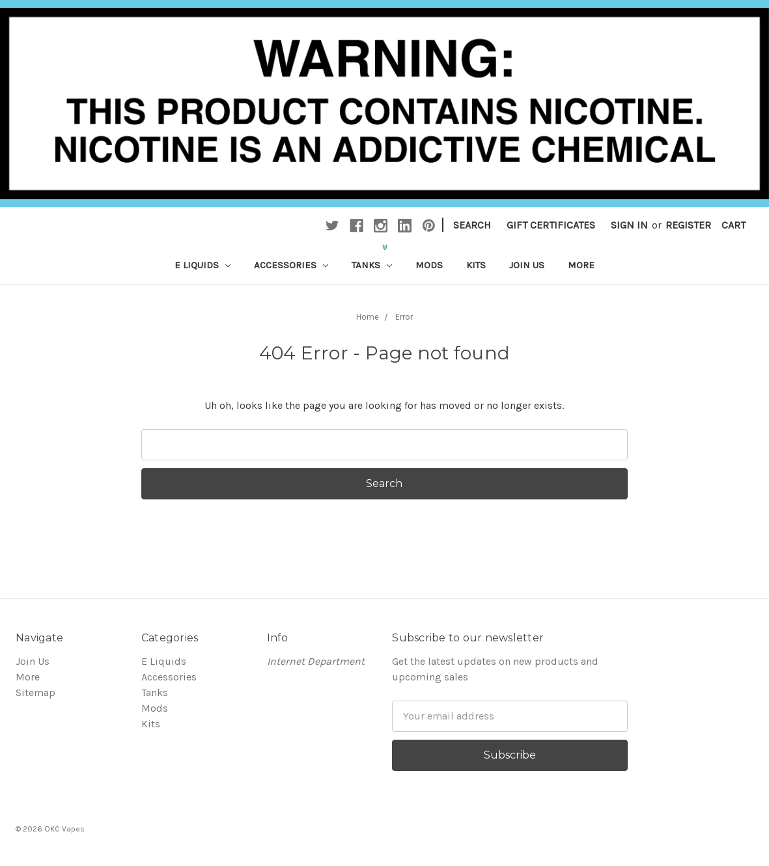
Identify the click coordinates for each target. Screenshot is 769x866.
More (581, 265)
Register (688, 225)
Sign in (629, 225)
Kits (476, 265)
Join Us (526, 265)
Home (367, 317)
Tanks (372, 265)
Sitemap (35, 692)
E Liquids (203, 265)
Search (472, 225)
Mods (429, 265)
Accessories (291, 265)
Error (404, 317)
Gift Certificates (551, 225)
